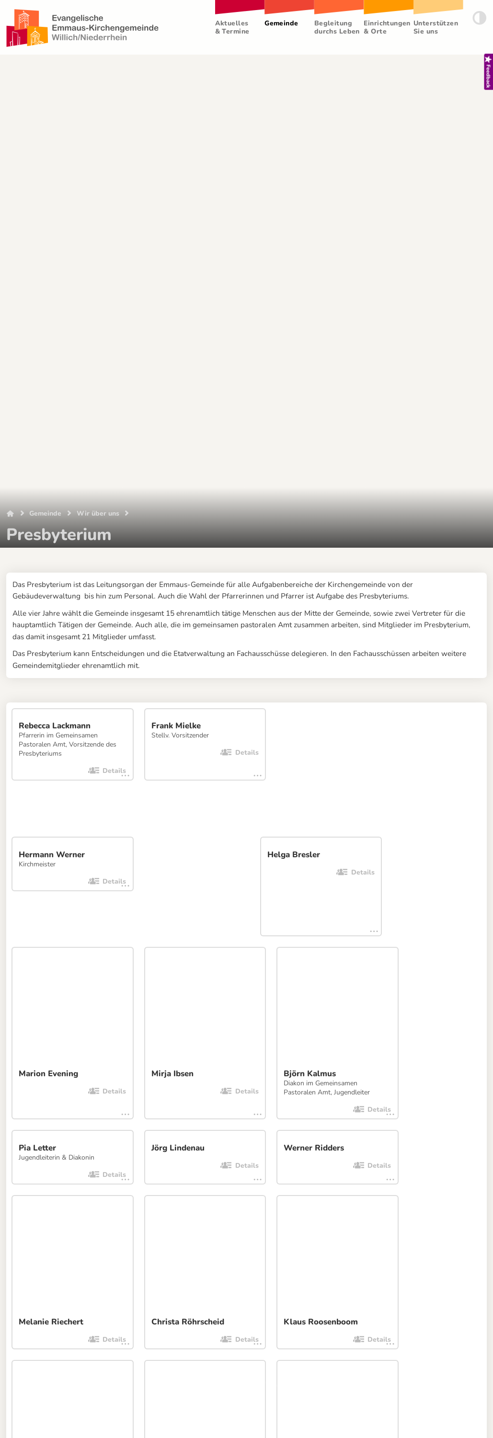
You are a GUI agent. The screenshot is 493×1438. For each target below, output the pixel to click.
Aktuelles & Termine (232, 27)
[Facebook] (111, 986)
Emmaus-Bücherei (55, 1108)
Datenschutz (82, 1328)
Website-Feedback (158, 1328)
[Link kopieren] (22, 986)
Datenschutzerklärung (38, 1021)
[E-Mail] (44, 986)
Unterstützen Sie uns (436, 27)
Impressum (29, 1328)
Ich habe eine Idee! (245, 1328)
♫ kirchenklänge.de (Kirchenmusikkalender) (326, 1134)
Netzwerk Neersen (55, 1126)
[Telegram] (155, 986)
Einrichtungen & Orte (387, 27)
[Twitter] (133, 986)
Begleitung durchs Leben (337, 27)
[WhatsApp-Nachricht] (67, 986)
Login (472, 1328)
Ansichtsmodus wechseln (340, 1328)
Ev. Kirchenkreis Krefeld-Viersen (306, 1117)
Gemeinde (281, 23)
